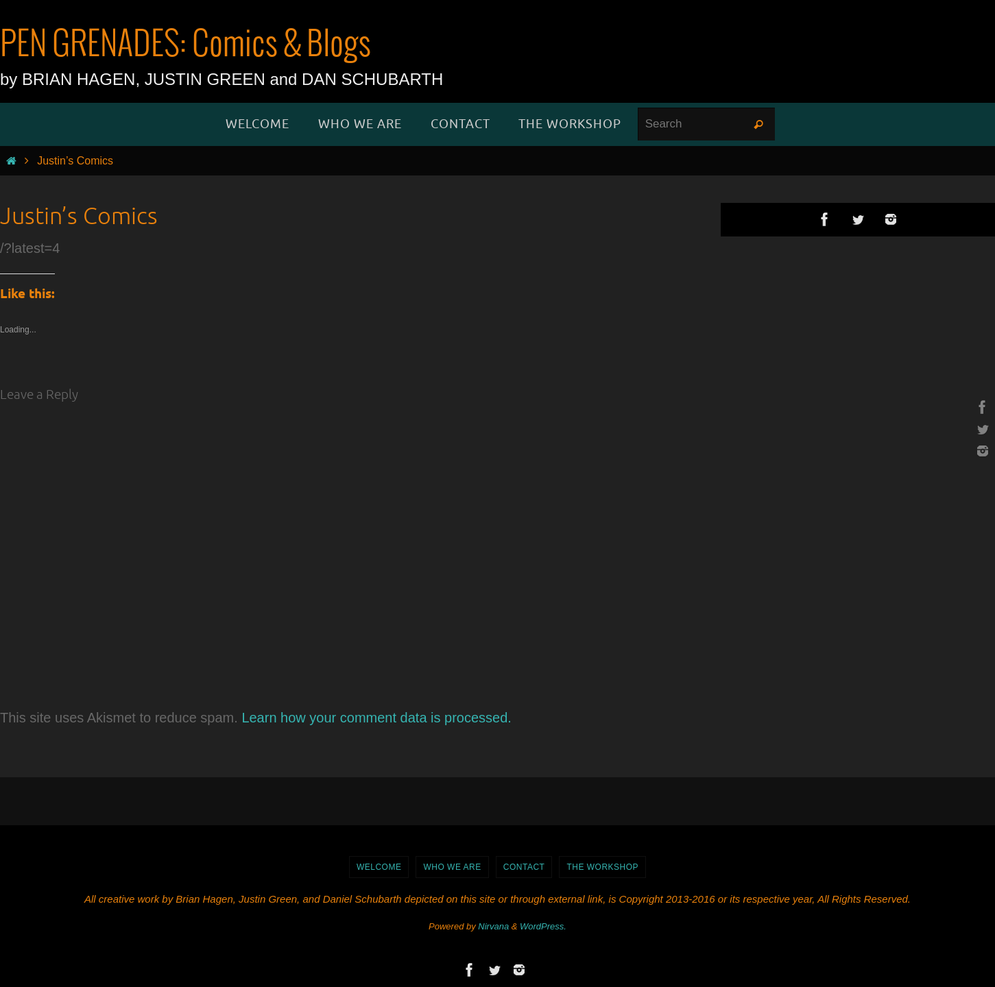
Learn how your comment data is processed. (376, 717)
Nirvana (493, 926)
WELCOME (379, 867)
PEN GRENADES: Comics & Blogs (185, 45)
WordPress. (543, 926)
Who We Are (452, 867)
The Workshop (602, 867)
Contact (524, 867)
